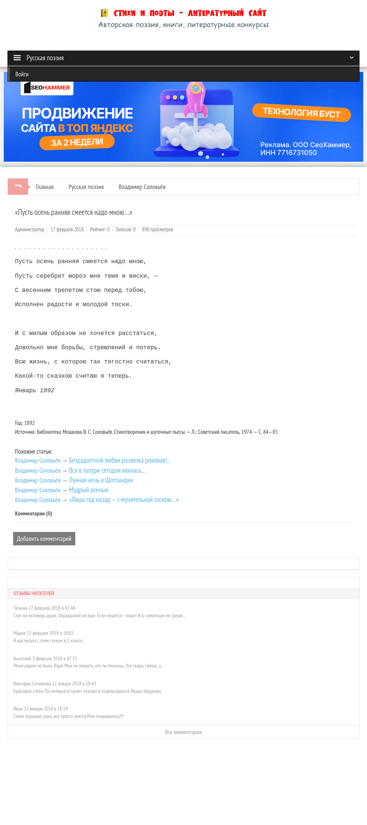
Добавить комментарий (44, 537)
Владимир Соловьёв (142, 186)
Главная (45, 186)
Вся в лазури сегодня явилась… (107, 469)
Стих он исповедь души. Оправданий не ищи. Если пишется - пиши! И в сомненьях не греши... (99, 614)
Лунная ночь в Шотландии (101, 479)
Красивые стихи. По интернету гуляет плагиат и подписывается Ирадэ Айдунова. (87, 690)
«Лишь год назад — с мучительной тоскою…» (124, 498)
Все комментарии (183, 731)
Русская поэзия (86, 186)
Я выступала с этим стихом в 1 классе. (48, 639)
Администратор (29, 229)
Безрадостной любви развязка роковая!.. (119, 459)
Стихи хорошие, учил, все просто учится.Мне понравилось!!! (68, 715)
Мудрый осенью (88, 488)
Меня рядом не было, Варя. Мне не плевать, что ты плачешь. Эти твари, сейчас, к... (88, 664)
